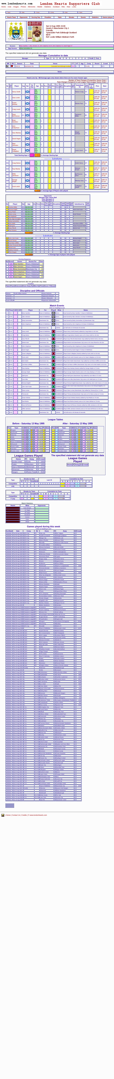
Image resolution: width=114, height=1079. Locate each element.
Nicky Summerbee (14, 221)
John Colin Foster (14, 238)
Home (3, 7)
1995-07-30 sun (97, 174)
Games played (108, 17)
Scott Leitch (16, 186)
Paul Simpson (13, 230)
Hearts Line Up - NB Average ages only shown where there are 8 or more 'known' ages (57, 78)
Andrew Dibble (13, 207)
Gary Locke (16, 97)
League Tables (55, 419)
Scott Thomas (13, 240)
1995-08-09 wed (97, 91)
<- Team (8, 12)
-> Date (65, 12)
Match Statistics (27, 503)
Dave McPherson (16, 115)
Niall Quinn (12, 225)
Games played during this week (43, 526)
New (68, 7)
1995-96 (17, 66)
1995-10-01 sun (104, 180)
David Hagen (16, 138)
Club (9, 7)
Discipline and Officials (32, 290)
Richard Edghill (13, 209)
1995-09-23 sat (104, 168)
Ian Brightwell (12, 216)
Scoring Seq (35, 17)
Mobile (39, 7)
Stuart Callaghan (15, 150)
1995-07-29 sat (97, 150)
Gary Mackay (16, 133)
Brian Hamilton (15, 121)
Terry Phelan (12, 211)
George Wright (14, 180)
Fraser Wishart (14, 103)
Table (60, 17)
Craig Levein (16, 109)
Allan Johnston (15, 144)
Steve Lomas (12, 214)
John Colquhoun (15, 127)
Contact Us (16, 815)
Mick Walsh (12, 223)
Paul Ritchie (16, 169)
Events (83, 17)
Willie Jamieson (15, 174)
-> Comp (51, 12)
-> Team (80, 12)
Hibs (63, 7)
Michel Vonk (12, 247)
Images (16, 7)
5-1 (73, 66)
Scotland (56, 7)
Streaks (71, 17)
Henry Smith (16, 92)
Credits (24, 815)
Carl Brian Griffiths (14, 243)
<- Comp (37, 12)
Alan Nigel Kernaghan (15, 218)
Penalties (48, 17)
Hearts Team (11, 17)
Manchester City (29, 66)
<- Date (22, 12)
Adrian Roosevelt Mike (15, 245)
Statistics (47, 7)
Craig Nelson (16, 163)
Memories (31, 7)
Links (74, 7)
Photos (23, 7)
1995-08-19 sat (104, 91)
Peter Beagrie (12, 252)
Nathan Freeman (13, 249)
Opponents (23, 17)
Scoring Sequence (25, 259)
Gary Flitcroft (12, 228)
